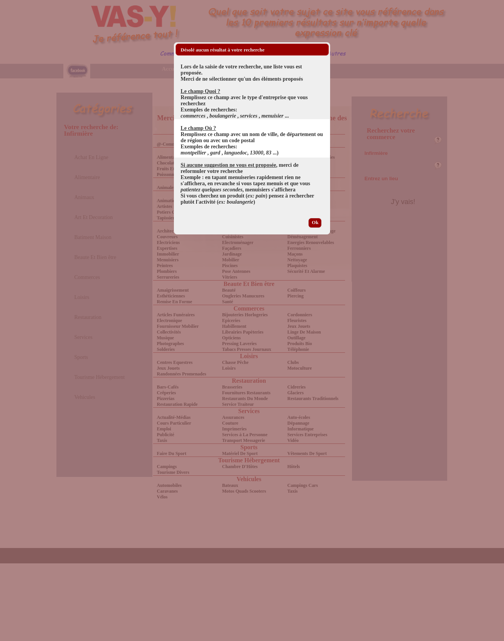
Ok (315, 222)
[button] (323, 49)
